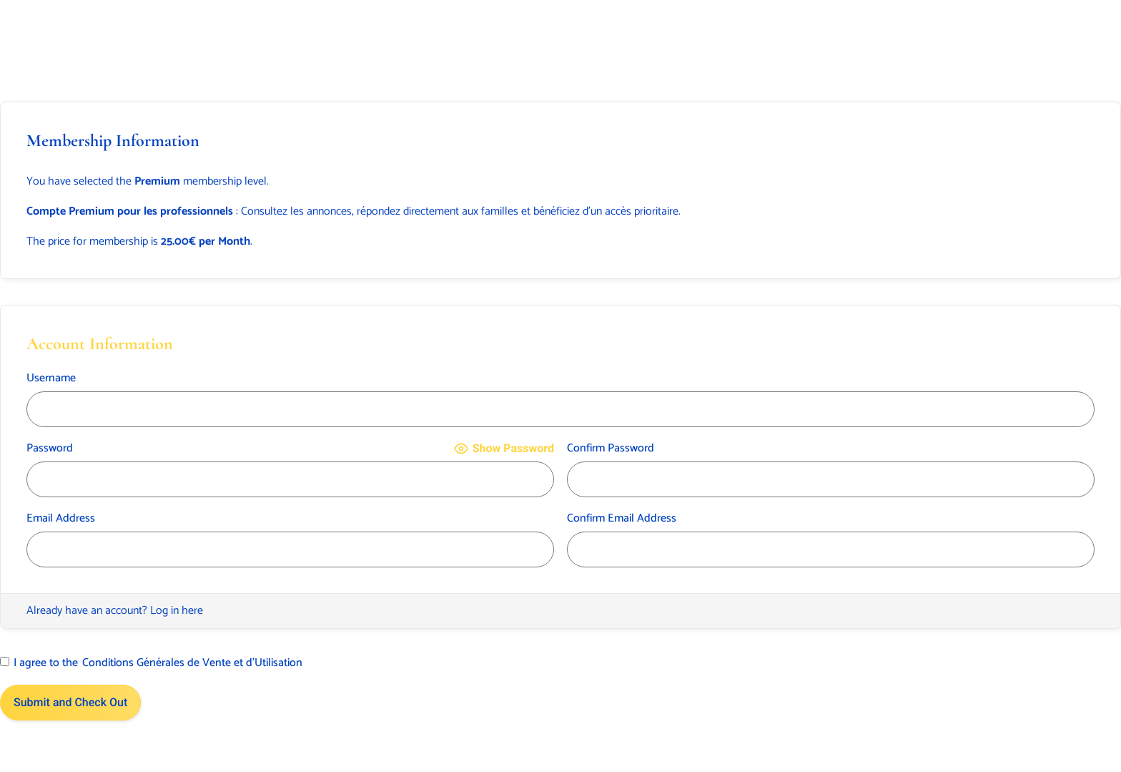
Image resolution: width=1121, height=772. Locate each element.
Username (51, 378)
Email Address (60, 518)
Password (49, 448)
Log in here (176, 610)
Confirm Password (610, 448)
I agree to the (151, 663)
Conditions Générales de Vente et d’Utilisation (192, 663)
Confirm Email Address (621, 518)
